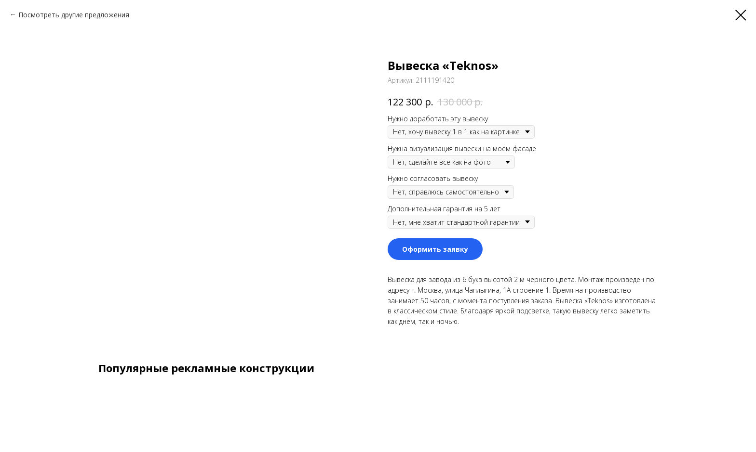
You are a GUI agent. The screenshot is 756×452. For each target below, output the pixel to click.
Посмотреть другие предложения (73, 14)
